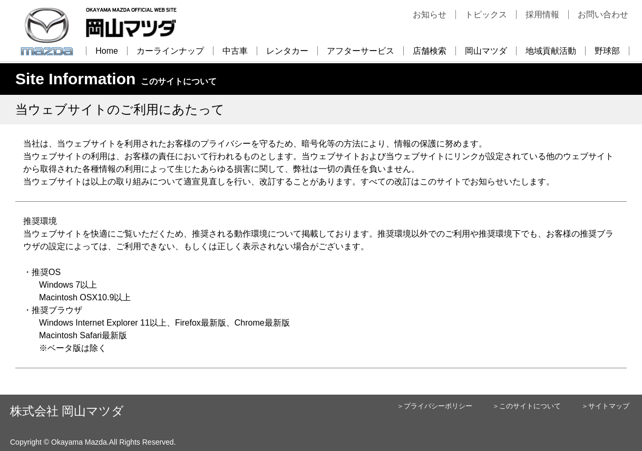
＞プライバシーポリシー (434, 406)
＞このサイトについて (526, 406)
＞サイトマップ (605, 406)
